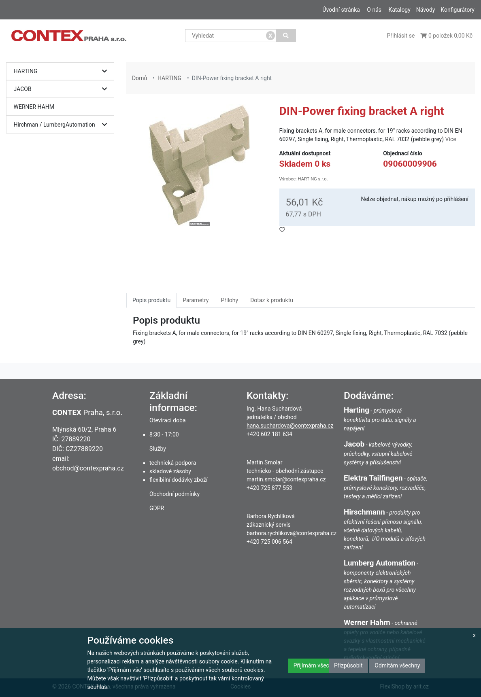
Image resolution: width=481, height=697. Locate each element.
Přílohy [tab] (229, 300)
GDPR (156, 508)
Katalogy (399, 9)
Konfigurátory (458, 9)
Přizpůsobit (348, 665)
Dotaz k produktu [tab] (271, 300)
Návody (425, 9)
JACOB (62, 89)
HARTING (62, 71)
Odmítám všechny (397, 665)
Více (450, 139)
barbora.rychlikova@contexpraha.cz (291, 533)
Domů (139, 78)
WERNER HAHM (34, 107)
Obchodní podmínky (174, 494)
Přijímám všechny (316, 665)
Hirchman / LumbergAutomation (62, 125)
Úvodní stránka (341, 9)
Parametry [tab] (196, 300)
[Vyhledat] (286, 35)
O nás (374, 9)
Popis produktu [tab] (151, 300)
